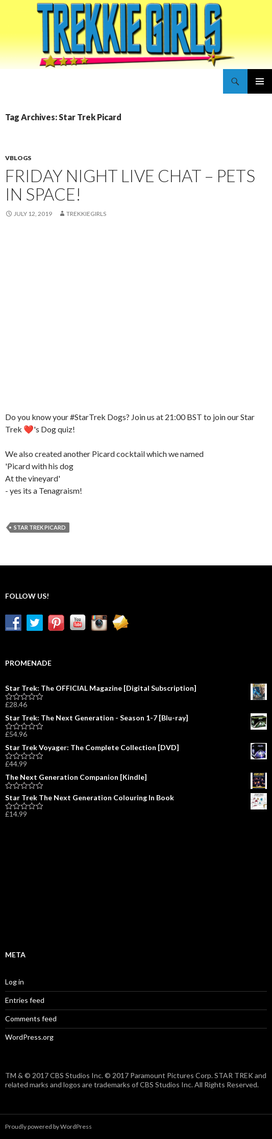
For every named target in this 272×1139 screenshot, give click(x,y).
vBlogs (18, 158)
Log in (14, 981)
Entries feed (24, 1000)
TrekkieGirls (86, 213)
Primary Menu (260, 81)
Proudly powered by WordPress (48, 1126)
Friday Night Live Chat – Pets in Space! (130, 184)
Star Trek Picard (40, 527)
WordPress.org (29, 1037)
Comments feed (31, 1018)
